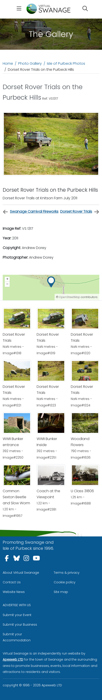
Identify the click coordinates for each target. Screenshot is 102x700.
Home (8, 63)
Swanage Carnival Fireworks (30, 212)
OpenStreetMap (69, 297)
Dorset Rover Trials (79, 212)
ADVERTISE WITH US (17, 605)
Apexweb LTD (13, 659)
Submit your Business (20, 624)
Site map (61, 592)
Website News (14, 592)
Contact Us (12, 582)
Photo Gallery (30, 63)
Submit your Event (17, 615)
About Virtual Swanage (21, 572)
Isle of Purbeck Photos (66, 63)
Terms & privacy (67, 572)
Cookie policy (64, 582)
